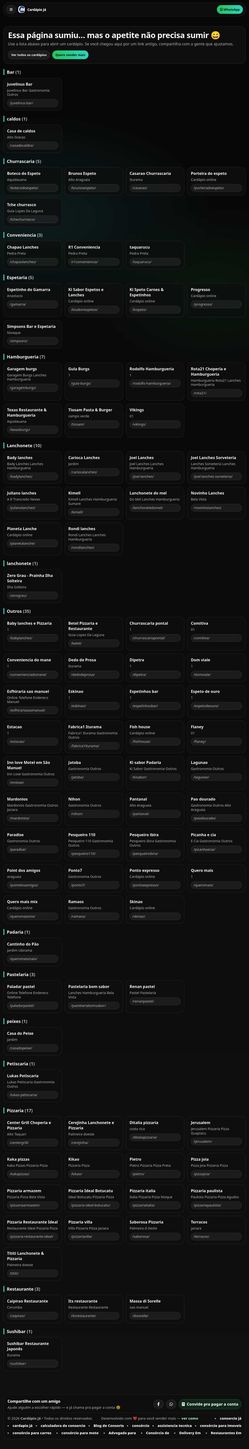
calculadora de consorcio (63, 1425)
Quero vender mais (70, 55)
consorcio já (230, 1418)
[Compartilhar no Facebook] (158, 1404)
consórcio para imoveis (220, 1425)
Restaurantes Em (226, 1432)
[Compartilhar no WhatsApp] (171, 1404)
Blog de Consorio (109, 1425)
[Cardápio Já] (21, 9)
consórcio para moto (80, 1432)
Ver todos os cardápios (29, 55)
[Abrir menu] (11, 9)
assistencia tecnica (175, 1425)
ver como (189, 1418)
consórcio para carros (32, 1432)
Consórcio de (157, 1432)
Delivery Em (190, 1432)
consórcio (141, 1425)
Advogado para (122, 1432)
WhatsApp (230, 9)
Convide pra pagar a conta (210, 1404)
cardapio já (23, 1425)
